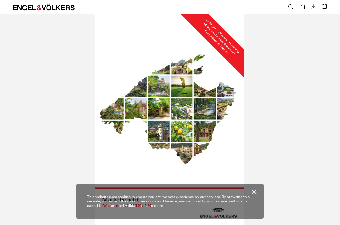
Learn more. (154, 205)
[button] (291, 7)
